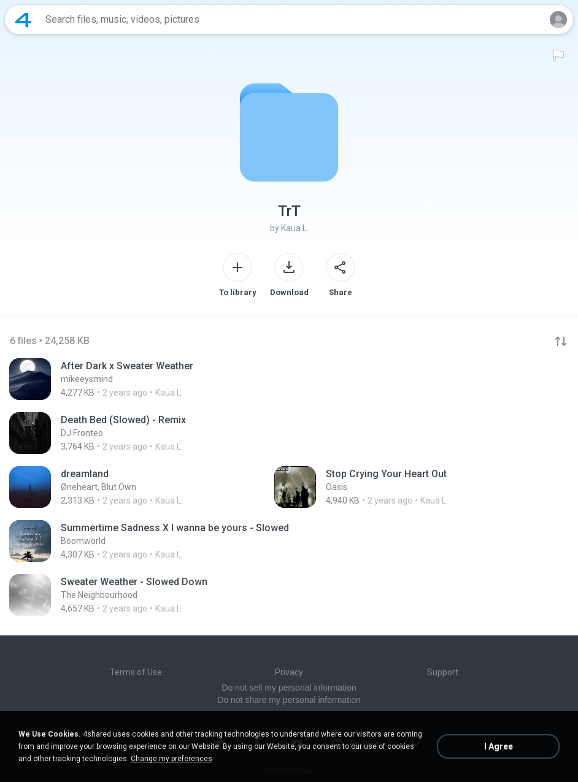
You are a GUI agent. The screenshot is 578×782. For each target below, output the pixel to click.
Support (442, 672)
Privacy (289, 672)
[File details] (162, 379)
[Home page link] (23, 20)
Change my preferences (171, 758)
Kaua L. (295, 228)
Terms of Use (136, 672)
